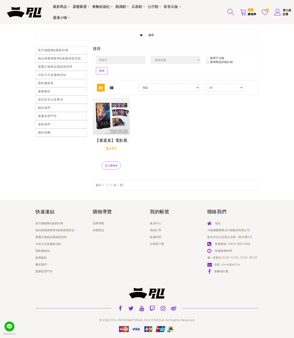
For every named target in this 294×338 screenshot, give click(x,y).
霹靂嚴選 (80, 7)
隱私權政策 (46, 83)
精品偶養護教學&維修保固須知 (59, 58)
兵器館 (137, 7)
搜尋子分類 (215, 58)
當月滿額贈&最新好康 (53, 50)
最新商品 (60, 7)
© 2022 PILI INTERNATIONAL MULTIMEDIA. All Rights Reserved (147, 320)
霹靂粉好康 (221, 271)
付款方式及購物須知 (52, 75)
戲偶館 (120, 7)
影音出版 (171, 7)
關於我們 (44, 108)
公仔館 (153, 7)
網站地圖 (44, 132)
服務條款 (44, 91)
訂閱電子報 (157, 244)
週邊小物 (60, 17)
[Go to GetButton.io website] (9, 334)
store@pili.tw (230, 264)
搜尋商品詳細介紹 (219, 62)
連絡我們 (44, 124)
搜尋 (151, 35)
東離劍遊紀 (101, 7)
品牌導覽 (98, 223)
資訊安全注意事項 (50, 99)
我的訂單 (155, 230)
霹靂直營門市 (47, 116)
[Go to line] (9, 326)
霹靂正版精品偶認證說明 (55, 66)
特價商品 (98, 230)
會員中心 (155, 223)
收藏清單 (155, 237)
